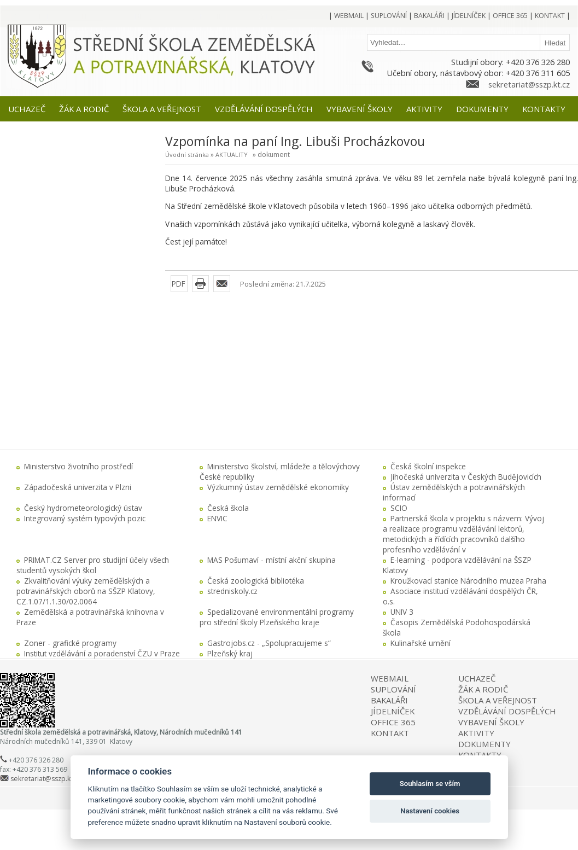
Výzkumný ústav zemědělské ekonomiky (278, 487)
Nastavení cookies (429, 811)
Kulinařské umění (420, 643)
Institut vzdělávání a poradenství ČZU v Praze (102, 653)
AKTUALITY (231, 154)
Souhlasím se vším (430, 783)
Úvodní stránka (187, 154)
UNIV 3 (401, 612)
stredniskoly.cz (232, 591)
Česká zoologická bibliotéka (255, 580)
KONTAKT (390, 732)
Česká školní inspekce (428, 466)
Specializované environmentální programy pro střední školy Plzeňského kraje (277, 617)
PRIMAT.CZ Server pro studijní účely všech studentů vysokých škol (92, 565)
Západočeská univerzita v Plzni (77, 487)
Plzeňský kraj (230, 653)
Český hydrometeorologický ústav (83, 508)
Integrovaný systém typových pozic (84, 518)
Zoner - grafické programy (70, 643)
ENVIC (217, 518)
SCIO (398, 508)
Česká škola (228, 508)
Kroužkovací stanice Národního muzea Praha (468, 580)
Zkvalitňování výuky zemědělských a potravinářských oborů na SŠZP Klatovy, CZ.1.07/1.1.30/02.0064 (85, 591)
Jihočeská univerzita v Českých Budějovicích (465, 476)
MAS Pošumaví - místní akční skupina (271, 560)
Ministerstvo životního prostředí (78, 466)
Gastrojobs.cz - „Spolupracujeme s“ (269, 643)
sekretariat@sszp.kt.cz (529, 84)
